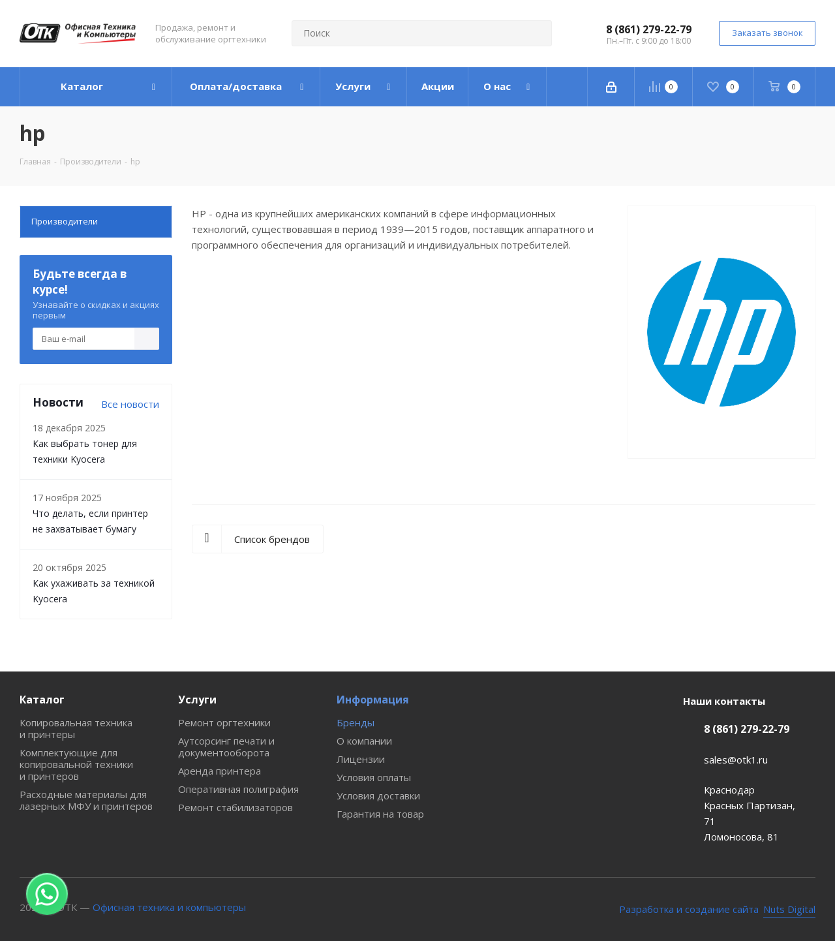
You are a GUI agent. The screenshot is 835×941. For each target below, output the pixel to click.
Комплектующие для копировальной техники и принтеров (76, 764)
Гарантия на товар (380, 813)
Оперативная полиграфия (238, 788)
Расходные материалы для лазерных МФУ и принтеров (86, 800)
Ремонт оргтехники (224, 722)
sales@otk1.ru (736, 759)
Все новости (130, 403)
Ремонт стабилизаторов (235, 807)
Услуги (197, 699)
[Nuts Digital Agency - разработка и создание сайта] (717, 909)
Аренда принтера (219, 770)
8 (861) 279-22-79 (648, 29)
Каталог (42, 699)
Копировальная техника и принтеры (76, 728)
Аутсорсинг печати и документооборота (226, 746)
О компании (364, 740)
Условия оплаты (374, 777)
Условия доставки (378, 795)
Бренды (355, 722)
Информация (373, 699)
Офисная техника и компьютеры (169, 907)
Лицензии (361, 758)
